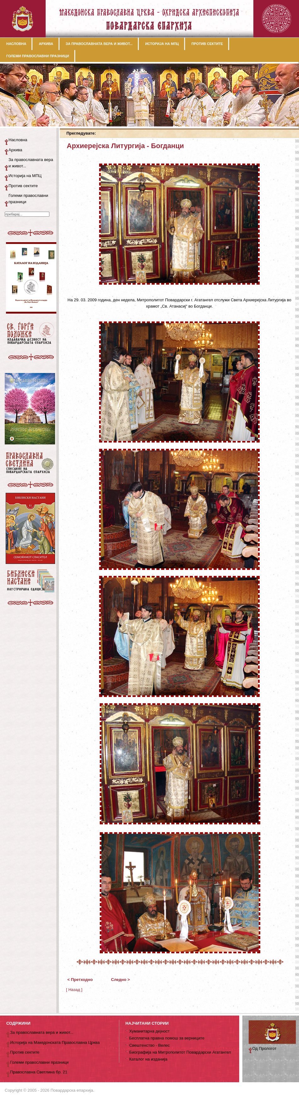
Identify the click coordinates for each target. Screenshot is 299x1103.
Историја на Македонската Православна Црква (55, 1042)
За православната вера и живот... (30, 162)
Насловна (17, 139)
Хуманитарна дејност (149, 1031)
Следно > (120, 979)
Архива (15, 150)
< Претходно (80, 979)
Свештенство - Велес (149, 1045)
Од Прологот (264, 1048)
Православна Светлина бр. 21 (38, 1072)
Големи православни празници (28, 198)
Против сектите (23, 185)
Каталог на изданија (148, 1059)
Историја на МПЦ (25, 175)
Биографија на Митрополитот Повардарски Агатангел (180, 1052)
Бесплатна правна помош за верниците (166, 1038)
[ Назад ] (74, 989)
